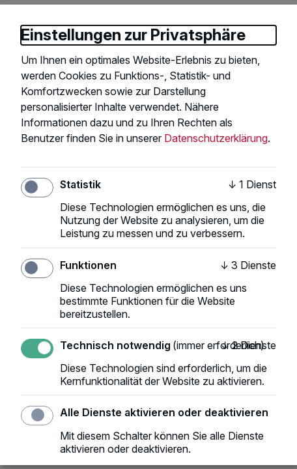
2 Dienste (248, 345)
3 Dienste (248, 265)
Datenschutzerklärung (216, 138)
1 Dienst (252, 184)
